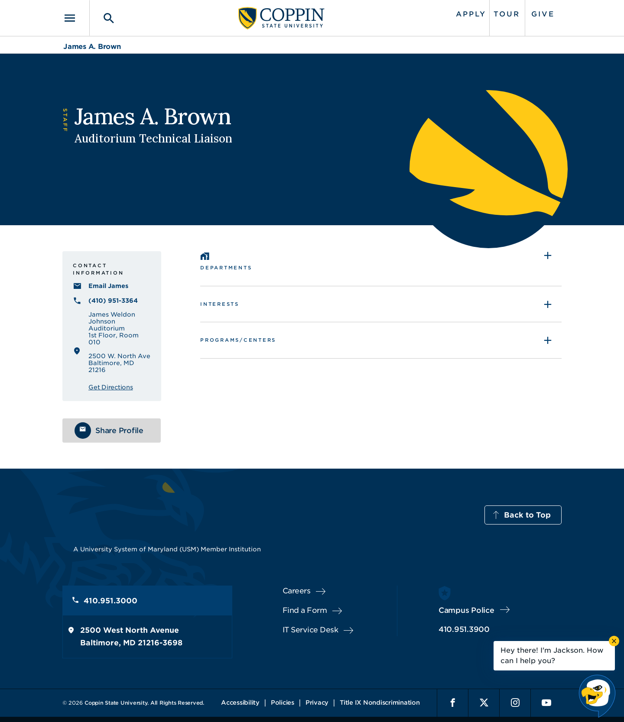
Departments (226, 268)
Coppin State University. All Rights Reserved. (144, 702)
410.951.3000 (110, 600)
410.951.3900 (464, 629)
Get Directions (110, 387)
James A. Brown (92, 46)
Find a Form (305, 610)
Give (543, 14)
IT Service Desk (310, 629)
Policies (282, 702)
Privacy (317, 702)
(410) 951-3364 (113, 300)
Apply (471, 14)
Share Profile (119, 430)
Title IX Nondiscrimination (380, 702)
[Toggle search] (102, 18)
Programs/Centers (238, 340)
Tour (507, 14)
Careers (297, 590)
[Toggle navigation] (75, 18)
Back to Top (527, 515)
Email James (108, 285)
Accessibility (240, 702)
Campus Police (466, 610)
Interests (219, 304)
